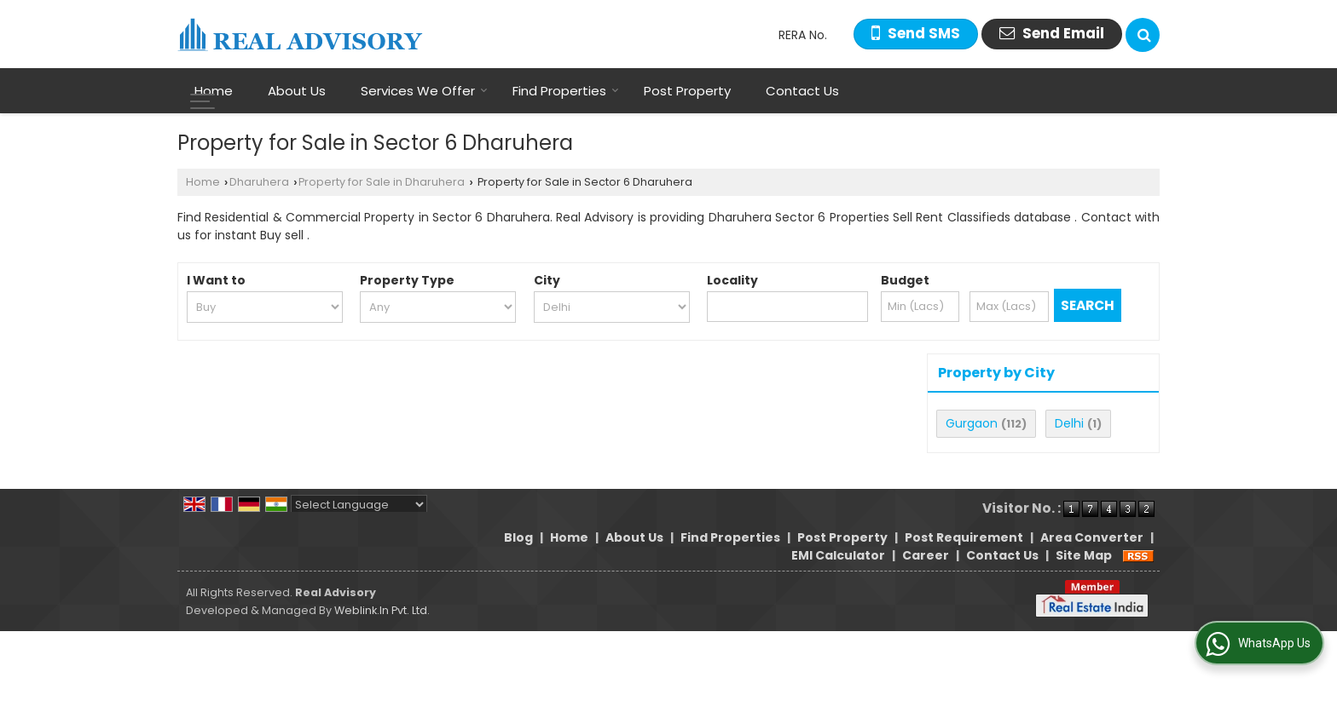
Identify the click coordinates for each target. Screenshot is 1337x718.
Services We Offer (424, 91)
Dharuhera (259, 182)
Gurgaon (972, 423)
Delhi (1069, 423)
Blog (518, 537)
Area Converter (1091, 537)
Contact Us (802, 91)
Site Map (1084, 555)
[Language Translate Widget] (359, 504)
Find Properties (565, 91)
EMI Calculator (838, 555)
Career (925, 555)
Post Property (687, 91)
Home (213, 91)
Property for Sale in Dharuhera (381, 182)
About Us (297, 91)
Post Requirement (964, 537)
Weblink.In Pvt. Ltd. (382, 610)
